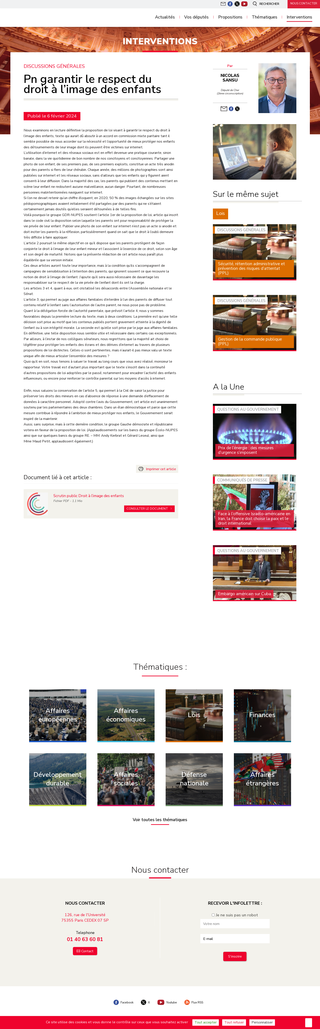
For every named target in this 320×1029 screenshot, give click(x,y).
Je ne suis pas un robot (235, 913)
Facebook (121, 1000)
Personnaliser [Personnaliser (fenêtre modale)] (262, 1022)
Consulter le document (148, 507)
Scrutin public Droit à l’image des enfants (89, 494)
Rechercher (263, 4)
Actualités (165, 17)
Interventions (299, 17)
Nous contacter (302, 4)
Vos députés (196, 17)
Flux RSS (196, 1000)
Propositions (230, 17)
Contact (87, 949)
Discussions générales (54, 66)
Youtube (167, 1000)
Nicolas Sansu (231, 78)
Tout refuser (234, 1022)
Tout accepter (206, 1022)
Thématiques (264, 17)
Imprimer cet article (161, 468)
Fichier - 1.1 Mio (67, 499)
